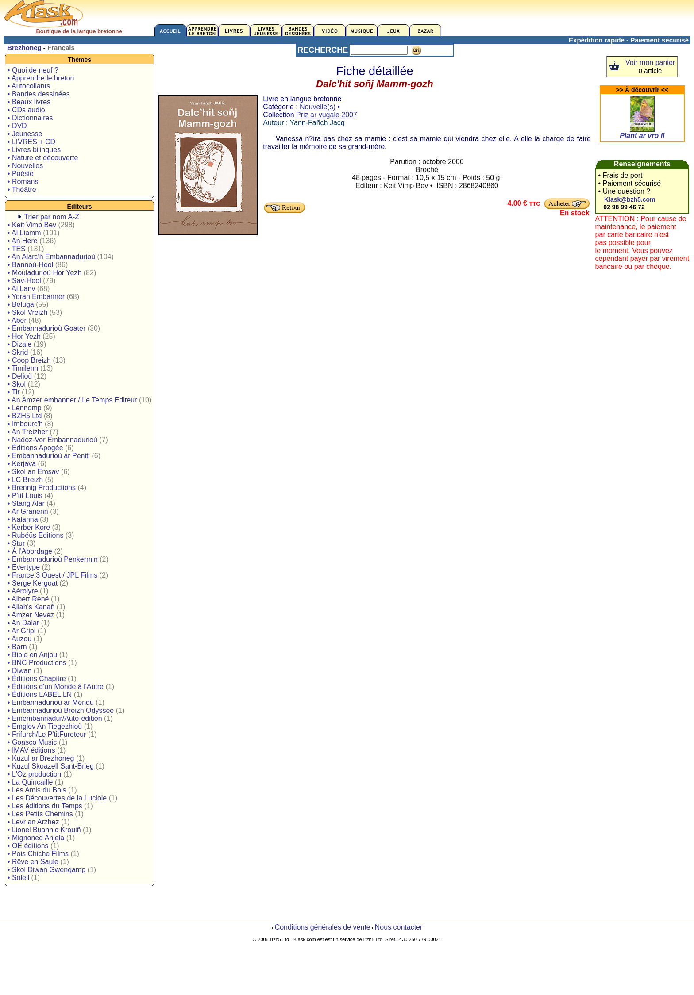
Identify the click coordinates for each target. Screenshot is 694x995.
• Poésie (21, 173)
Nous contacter (399, 927)
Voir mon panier (650, 62)
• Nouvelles (25, 165)
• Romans (23, 181)
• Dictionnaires (30, 118)
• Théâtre (22, 189)
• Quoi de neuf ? (33, 70)
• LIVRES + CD (31, 141)
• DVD (17, 126)
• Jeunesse (25, 134)
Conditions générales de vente (322, 927)
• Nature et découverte (43, 157)
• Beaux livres (29, 102)
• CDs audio (26, 110)
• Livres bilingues (34, 149)
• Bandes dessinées (39, 94)
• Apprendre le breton (41, 78)
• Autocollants (29, 86)
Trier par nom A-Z (51, 217)
